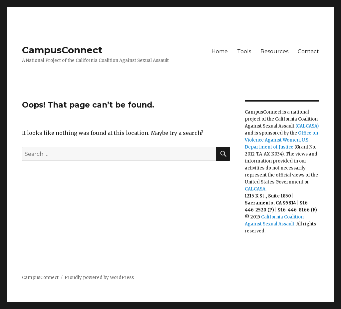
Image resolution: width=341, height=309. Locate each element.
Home (219, 51)
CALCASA (255, 189)
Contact (308, 51)
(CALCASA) (307, 126)
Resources (274, 51)
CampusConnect (62, 50)
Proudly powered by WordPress (99, 277)
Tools (244, 51)
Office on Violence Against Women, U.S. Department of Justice (281, 140)
